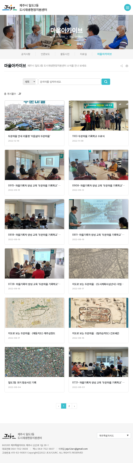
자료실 (83, 54)
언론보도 (45, 54)
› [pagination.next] (74, 405)
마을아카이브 (104, 54)
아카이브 (60, 36)
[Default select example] (114, 435)
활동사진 (64, 54)
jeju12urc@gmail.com (76, 448)
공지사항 (25, 54)
